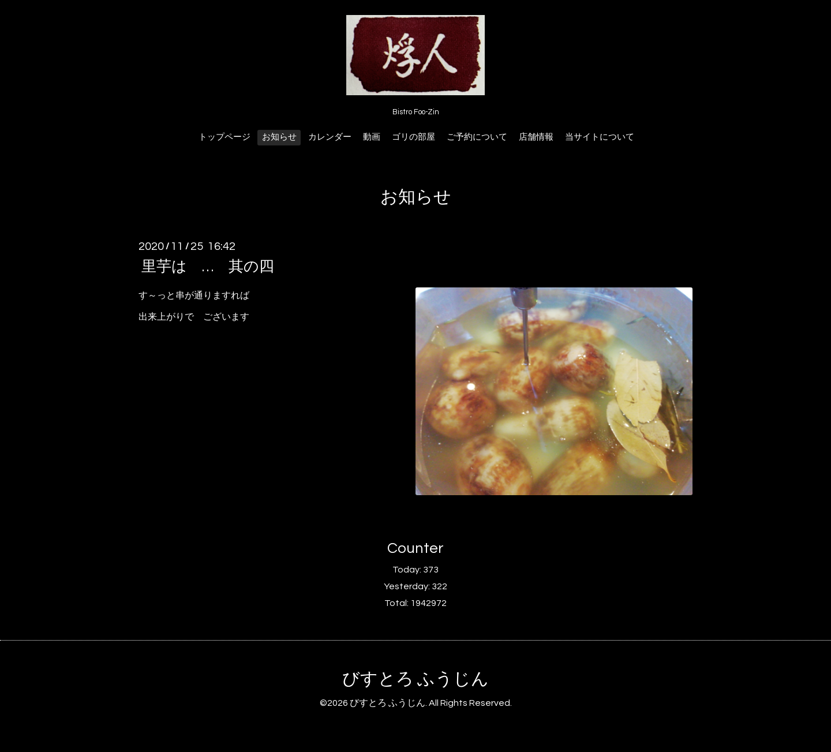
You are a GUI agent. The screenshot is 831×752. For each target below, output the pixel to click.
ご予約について (477, 137)
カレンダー (329, 137)
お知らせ (279, 137)
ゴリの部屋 (413, 137)
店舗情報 (536, 137)
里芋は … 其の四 (207, 266)
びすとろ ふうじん (415, 679)
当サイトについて (599, 137)
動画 (371, 137)
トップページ (224, 137)
